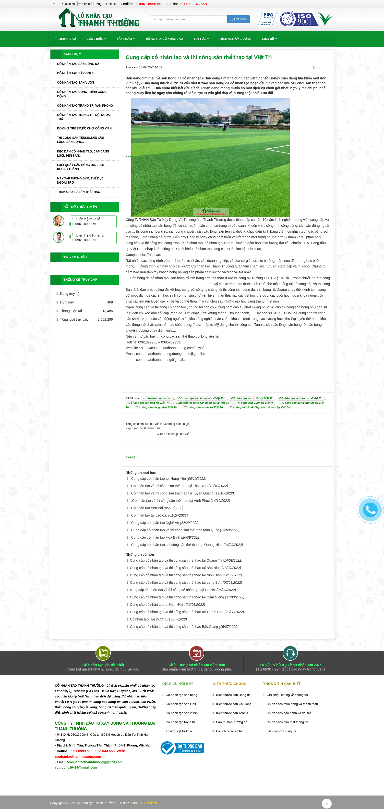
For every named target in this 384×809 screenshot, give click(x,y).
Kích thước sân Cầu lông (234, 704)
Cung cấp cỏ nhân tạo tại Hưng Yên (158, 478)
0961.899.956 (84, 224)
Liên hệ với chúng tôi (281, 731)
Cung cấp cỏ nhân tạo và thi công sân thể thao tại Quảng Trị (176, 560)
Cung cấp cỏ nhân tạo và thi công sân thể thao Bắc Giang (174, 627)
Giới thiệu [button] (96, 40)
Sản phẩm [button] (126, 40)
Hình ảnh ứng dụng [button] (235, 38)
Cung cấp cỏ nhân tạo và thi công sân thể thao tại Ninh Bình (176, 575)
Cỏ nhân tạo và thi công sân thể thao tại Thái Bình (169, 486)
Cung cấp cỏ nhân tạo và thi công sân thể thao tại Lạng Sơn (176, 582)
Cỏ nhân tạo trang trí (180, 722)
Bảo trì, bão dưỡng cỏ (231, 722)
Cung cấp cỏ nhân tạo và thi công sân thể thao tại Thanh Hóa (177, 612)
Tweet (130, 457)
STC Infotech (147, 803)
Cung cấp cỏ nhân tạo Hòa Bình (155, 537)
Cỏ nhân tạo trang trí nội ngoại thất (84, 117)
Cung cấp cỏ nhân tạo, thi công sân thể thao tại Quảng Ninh (177, 545)
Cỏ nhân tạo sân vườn (75, 82)
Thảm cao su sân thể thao (78, 192)
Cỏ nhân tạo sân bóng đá (78, 64)
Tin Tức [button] (201, 40)
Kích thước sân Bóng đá (233, 695)
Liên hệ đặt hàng (90, 235)
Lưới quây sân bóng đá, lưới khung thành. (80, 167)
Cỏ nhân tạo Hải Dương (148, 619)
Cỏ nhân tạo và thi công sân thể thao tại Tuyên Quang (172, 493)
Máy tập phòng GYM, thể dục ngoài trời (80, 180)
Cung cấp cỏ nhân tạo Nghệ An (155, 523)
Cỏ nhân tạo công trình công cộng (82, 94)
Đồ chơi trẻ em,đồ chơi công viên (84, 128)
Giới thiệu (68, 4)
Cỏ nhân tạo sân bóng (181, 695)
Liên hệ (111, 4)
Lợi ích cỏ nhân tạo (229, 731)
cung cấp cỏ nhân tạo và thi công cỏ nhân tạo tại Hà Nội (173, 590)
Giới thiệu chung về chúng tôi (287, 695)
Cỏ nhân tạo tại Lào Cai (149, 515)
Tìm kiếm (238, 19)
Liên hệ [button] (269, 40)
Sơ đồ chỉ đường (90, 4)
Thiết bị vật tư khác (179, 731)
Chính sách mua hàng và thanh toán (292, 704)
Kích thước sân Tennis (232, 713)
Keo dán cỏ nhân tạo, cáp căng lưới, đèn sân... (83, 153)
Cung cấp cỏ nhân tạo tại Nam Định (157, 605)
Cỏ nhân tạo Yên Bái (147, 508)
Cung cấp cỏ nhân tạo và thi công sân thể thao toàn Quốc (175, 530)
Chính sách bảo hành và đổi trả (289, 713)
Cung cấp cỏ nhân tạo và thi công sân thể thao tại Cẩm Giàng (177, 597)
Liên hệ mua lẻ (88, 219)
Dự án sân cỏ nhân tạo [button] (164, 38)
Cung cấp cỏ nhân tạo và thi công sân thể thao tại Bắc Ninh (175, 568)
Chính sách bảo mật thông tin (287, 722)
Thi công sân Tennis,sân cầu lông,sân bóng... (80, 140)
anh (128, 157)
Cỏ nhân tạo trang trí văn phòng (85, 105)
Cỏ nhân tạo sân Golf (75, 73)
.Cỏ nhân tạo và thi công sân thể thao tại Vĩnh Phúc (170, 501)
